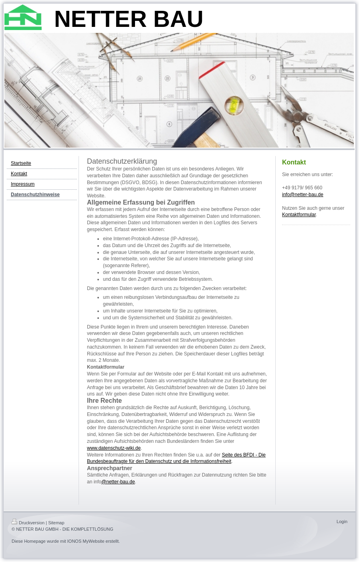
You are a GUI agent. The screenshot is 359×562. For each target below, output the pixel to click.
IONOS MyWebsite (86, 541)
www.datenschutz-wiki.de (114, 448)
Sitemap (56, 522)
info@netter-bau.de (302, 194)
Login (342, 521)
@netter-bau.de (118, 482)
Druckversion (28, 522)
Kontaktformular (299, 214)
